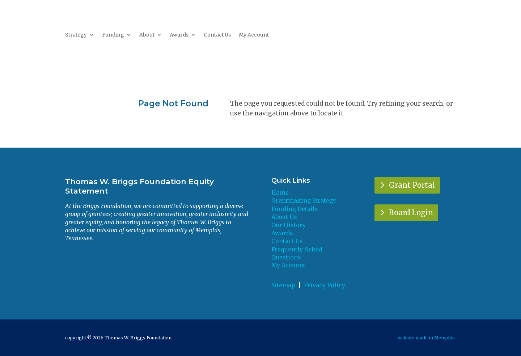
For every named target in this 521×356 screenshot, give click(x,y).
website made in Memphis (427, 337)
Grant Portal (412, 185)
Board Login (411, 212)
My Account (254, 35)
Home (280, 192)
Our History (288, 225)
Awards (179, 35)
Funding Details (294, 208)
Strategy (76, 35)
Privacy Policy (324, 285)
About (146, 35)
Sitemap (283, 285)
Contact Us (217, 35)
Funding (113, 35)
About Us (284, 216)
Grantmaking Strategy (303, 200)
